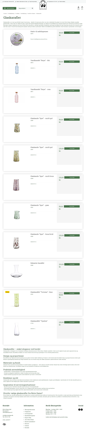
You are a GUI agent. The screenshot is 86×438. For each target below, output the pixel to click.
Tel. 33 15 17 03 (6, 417)
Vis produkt (71, 32)
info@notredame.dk (8, 415)
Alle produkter (9, 8)
